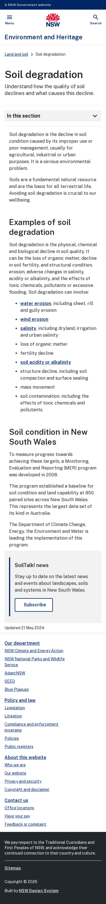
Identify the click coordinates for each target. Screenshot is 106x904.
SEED (10, 681)
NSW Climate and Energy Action (34, 650)
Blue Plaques (17, 689)
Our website (15, 773)
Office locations (19, 808)
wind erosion (34, 319)
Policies (12, 738)
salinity (28, 328)
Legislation (15, 708)
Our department (22, 643)
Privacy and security (23, 781)
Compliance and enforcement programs (32, 727)
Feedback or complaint (25, 824)
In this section (53, 116)
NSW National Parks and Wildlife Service (35, 662)
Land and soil (16, 54)
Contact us (16, 800)
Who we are (15, 765)
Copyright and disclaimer (27, 789)
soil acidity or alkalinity (45, 362)
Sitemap (13, 868)
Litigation (13, 716)
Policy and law (20, 700)
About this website (25, 757)
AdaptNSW (15, 673)
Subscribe (35, 604)
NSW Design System (39, 890)
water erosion (35, 303)
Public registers (19, 746)
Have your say (17, 816)
